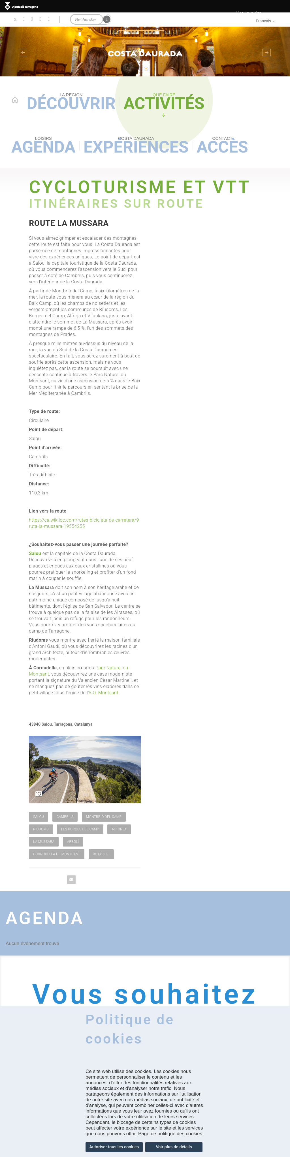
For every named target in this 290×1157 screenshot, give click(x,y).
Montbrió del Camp (103, 817)
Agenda (43, 146)
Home (15, 99)
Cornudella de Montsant (56, 854)
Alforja (119, 829)
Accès (222, 146)
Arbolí (73, 842)
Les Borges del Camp (80, 829)
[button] (22, 51)
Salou (38, 817)
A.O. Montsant (103, 692)
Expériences (136, 146)
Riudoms (40, 829)
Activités (163, 102)
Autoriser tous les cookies (114, 1147)
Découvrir (71, 102)
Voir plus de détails (174, 1147)
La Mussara (43, 842)
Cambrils (65, 817)
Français (265, 21)
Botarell (101, 854)
